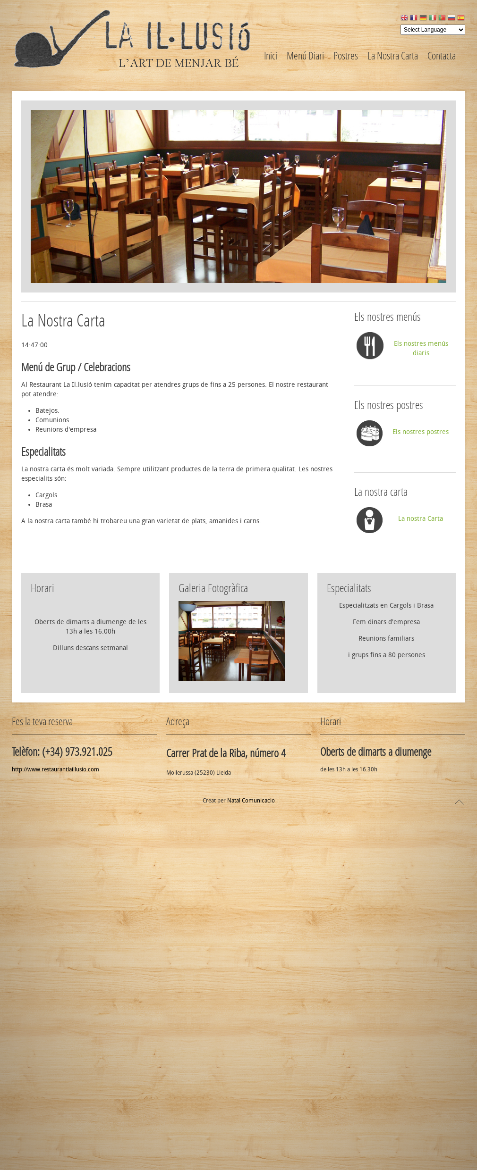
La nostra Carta (420, 519)
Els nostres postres (420, 432)
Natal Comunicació (251, 808)
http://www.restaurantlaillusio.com (55, 777)
